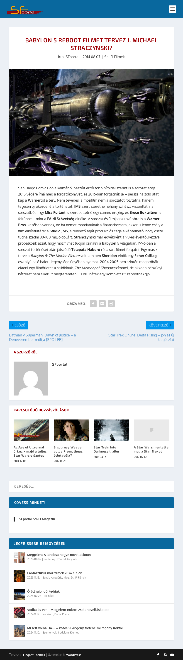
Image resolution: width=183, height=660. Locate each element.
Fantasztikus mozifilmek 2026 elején (54, 573)
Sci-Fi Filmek (114, 57)
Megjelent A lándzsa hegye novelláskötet (59, 555)
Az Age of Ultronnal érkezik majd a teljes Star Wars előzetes (30, 451)
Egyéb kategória (52, 577)
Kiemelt (74, 632)
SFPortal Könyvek (66, 559)
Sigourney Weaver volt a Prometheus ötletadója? (68, 451)
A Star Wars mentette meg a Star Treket (151, 449)
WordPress (73, 655)
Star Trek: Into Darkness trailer (107, 449)
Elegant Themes (34, 655)
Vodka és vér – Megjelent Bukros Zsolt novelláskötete (68, 610)
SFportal (72, 57)
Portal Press (61, 614)
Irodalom (49, 559)
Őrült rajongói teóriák (43, 591)
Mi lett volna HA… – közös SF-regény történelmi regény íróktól (75, 628)
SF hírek (49, 596)
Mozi (66, 577)
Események (49, 632)
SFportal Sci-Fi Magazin (37, 519)
